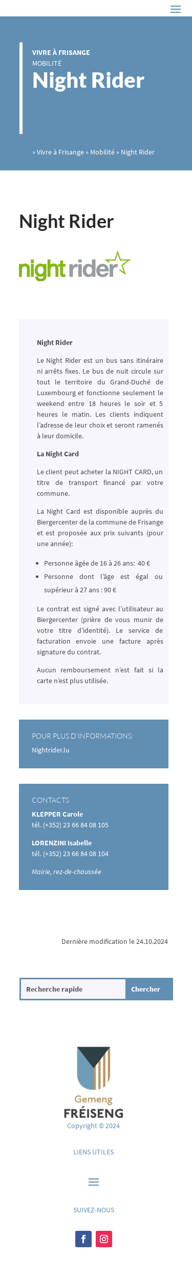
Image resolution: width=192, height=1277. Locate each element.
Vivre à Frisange (61, 52)
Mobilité (46, 63)
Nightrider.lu (51, 749)
